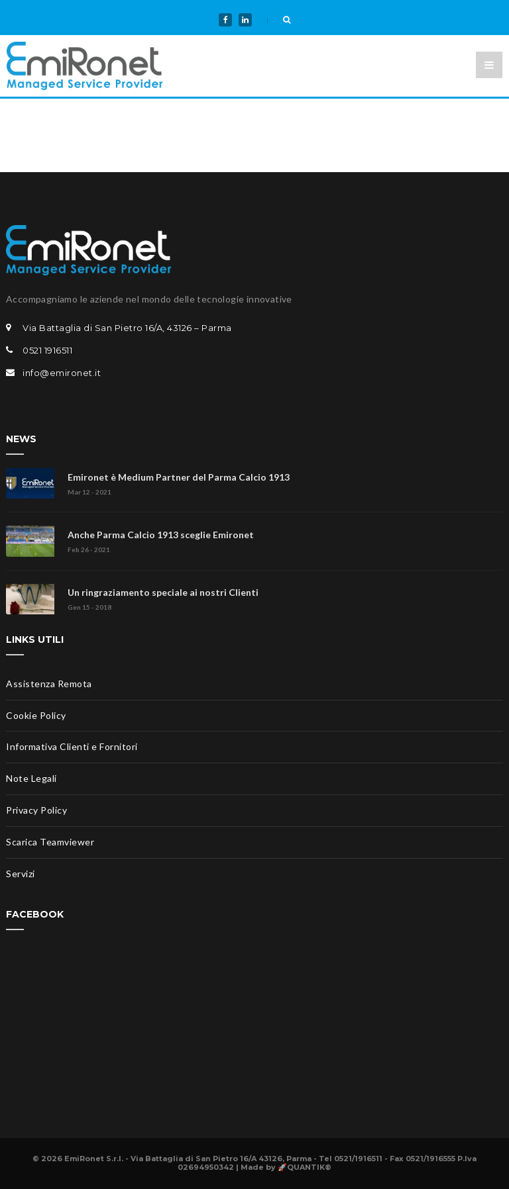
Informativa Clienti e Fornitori (72, 746)
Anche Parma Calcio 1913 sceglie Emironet (161, 534)
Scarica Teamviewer (50, 841)
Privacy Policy (36, 810)
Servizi (20, 873)
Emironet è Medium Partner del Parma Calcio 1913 (179, 477)
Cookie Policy (36, 715)
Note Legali (31, 778)
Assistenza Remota (49, 683)
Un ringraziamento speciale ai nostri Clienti (163, 592)
